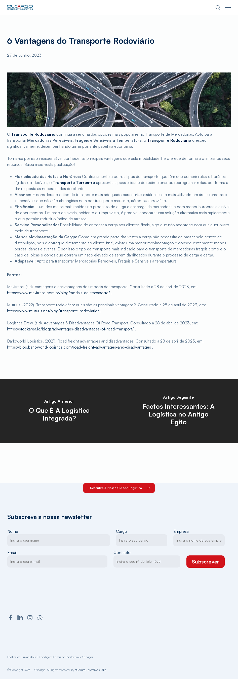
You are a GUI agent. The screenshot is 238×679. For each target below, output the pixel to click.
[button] (228, 7)
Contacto (146, 559)
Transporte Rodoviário (33, 134)
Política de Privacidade (22, 657)
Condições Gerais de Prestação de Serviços (66, 657)
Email (57, 559)
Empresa (199, 537)
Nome (58, 537)
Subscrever (205, 561)
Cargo (141, 537)
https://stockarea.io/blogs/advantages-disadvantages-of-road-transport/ (70, 328)
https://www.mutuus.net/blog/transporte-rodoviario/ (53, 310)
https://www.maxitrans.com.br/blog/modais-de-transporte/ (58, 292)
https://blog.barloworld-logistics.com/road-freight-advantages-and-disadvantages (79, 347)
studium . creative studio (90, 670)
